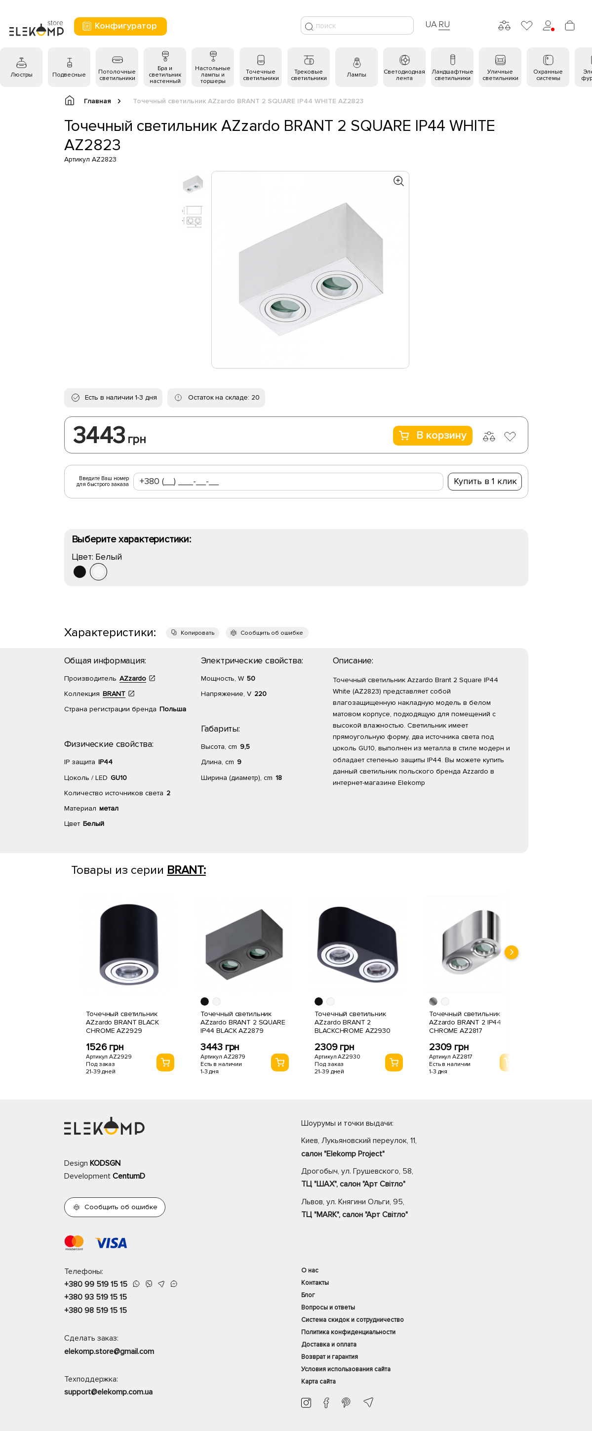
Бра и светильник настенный (165, 75)
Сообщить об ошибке (271, 633)
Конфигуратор (119, 26)
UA (431, 24)
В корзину (433, 435)
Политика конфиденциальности (348, 1332)
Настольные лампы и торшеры (213, 75)
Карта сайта (318, 1382)
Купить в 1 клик (485, 481)
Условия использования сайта (346, 1369)
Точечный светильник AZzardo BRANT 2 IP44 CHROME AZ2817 (465, 1022)
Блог (308, 1295)
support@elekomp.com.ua (108, 1392)
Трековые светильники (309, 75)
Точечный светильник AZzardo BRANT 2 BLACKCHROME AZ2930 (352, 1022)
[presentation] (511, 952)
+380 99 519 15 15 (95, 1284)
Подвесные (69, 75)
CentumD (129, 1176)
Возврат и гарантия (329, 1357)
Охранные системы (548, 75)
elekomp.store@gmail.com (109, 1351)
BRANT (114, 694)
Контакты (315, 1283)
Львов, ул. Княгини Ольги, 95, (414, 1209)
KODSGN (105, 1163)
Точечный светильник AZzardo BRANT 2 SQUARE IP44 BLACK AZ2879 (242, 1022)
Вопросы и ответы (328, 1307)
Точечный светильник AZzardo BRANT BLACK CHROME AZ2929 (122, 1022)
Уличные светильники (500, 75)
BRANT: (186, 870)
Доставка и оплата (328, 1345)
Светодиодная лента (404, 75)
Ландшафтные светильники (453, 75)
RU (444, 24)
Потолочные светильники (117, 75)
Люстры (21, 75)
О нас (309, 1270)
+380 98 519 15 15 (95, 1310)
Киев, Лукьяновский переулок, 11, (414, 1148)
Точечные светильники (261, 75)
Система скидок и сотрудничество (352, 1320)
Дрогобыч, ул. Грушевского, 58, (414, 1178)
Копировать (197, 633)
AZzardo (132, 678)
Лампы (356, 75)
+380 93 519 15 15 (95, 1297)
